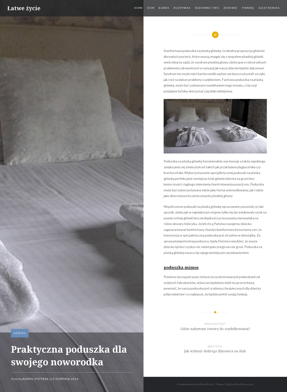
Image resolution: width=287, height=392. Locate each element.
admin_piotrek (36, 378)
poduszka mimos (181, 267)
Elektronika (269, 7)
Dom (150, 7)
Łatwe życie (23, 8)
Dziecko (20, 333)
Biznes (164, 7)
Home (138, 7)
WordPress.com (244, 384)
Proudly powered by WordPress (195, 384)
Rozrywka (182, 7)
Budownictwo (207, 7)
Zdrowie (230, 7)
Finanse (248, 7)
